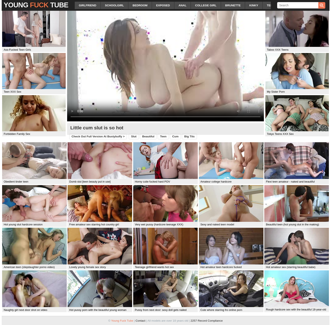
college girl (205, 5)
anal (183, 5)
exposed (163, 5)
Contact (140, 320)
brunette (233, 5)
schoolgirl (114, 5)
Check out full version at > (98, 136)
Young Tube (36, 5)
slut (134, 136)
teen (270, 5)
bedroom (140, 5)
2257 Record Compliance (207, 320)
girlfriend (87, 5)
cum (175, 136)
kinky (253, 5)
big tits (189, 136)
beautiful (148, 136)
